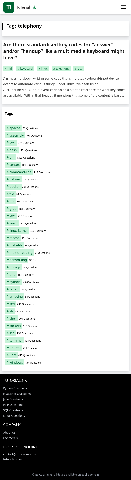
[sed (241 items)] (65, 304)
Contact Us (10, 438)
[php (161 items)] (65, 274)
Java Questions (13, 399)
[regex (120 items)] (65, 289)
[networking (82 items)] (65, 260)
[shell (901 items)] (65, 318)
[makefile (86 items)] (65, 245)
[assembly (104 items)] (65, 135)
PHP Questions (13, 405)
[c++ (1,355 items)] (65, 157)
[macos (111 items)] (65, 238)
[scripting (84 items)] (65, 296)
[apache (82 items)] (65, 128)
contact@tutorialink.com (19, 454)
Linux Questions (14, 416)
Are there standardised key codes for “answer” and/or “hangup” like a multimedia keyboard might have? (63, 51)
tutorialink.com (13, 459)
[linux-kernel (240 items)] (65, 231)
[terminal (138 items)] (65, 340)
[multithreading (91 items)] (65, 252)
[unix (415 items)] (65, 355)
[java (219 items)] (65, 216)
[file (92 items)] (65, 194)
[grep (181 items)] (65, 209)
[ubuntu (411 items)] (65, 348)
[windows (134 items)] (65, 362)
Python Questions (15, 388)
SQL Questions (13, 410)
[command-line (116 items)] (65, 172)
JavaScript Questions (17, 394)
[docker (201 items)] (65, 187)
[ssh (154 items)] (65, 333)
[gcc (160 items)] (65, 201)
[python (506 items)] (65, 282)
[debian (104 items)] (65, 179)
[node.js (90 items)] (65, 267)
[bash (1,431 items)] (65, 150)
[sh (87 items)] (65, 311)
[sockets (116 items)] (65, 326)
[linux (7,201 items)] (65, 223)
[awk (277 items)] (65, 143)
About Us (9, 432)
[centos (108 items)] (65, 165)
